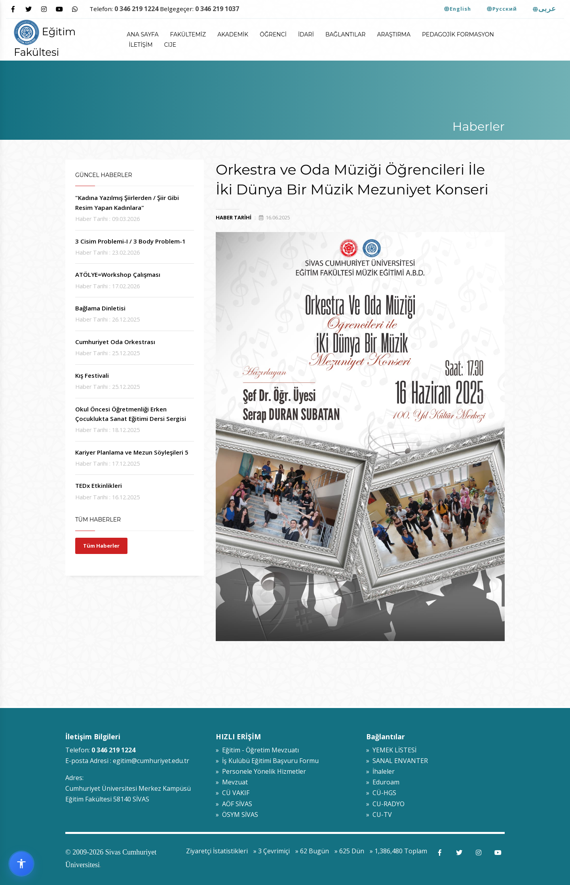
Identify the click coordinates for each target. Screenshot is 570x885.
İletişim (140, 44)
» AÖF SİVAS (234, 803)
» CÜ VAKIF (232, 792)
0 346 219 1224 (136, 8)
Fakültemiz (188, 34)
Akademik (232, 34)
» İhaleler (380, 771)
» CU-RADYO (385, 803)
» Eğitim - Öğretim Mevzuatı (257, 750)
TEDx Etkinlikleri (98, 485)
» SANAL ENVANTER (397, 760)
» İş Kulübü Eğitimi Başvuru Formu (267, 760)
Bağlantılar (345, 34)
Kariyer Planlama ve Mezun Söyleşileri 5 (131, 452)
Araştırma (393, 34)
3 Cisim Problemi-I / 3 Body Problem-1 (130, 241)
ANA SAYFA (142, 34)
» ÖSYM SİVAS (237, 814)
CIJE (170, 44)
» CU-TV (379, 814)
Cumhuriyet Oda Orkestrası (115, 342)
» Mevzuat (232, 782)
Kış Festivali (92, 375)
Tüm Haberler (101, 545)
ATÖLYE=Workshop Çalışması (117, 274)
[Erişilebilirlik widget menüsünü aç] (21, 863)
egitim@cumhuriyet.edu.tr (151, 760)
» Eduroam (382, 782)
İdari (306, 34)
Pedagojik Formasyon (458, 34)
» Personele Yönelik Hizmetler (261, 771)
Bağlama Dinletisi (100, 308)
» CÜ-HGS (381, 792)
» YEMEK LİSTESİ (391, 750)
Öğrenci (273, 34)
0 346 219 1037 (217, 8)
